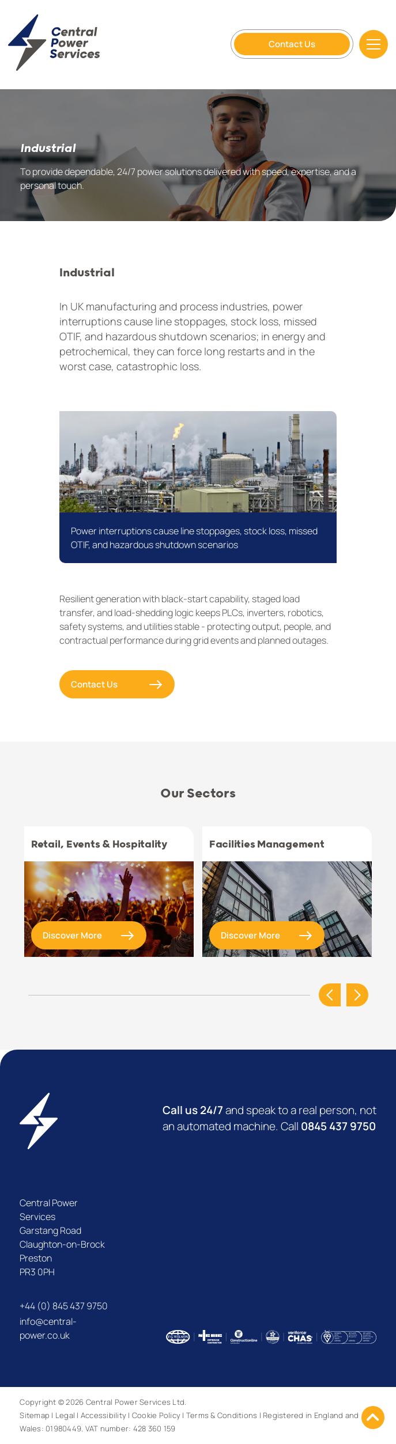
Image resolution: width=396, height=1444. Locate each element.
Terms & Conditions (222, 1415)
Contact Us (292, 44)
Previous (330, 994)
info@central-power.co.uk (48, 1328)
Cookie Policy (156, 1415)
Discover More (72, 935)
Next (357, 994)
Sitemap (35, 1415)
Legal (65, 1415)
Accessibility (103, 1415)
